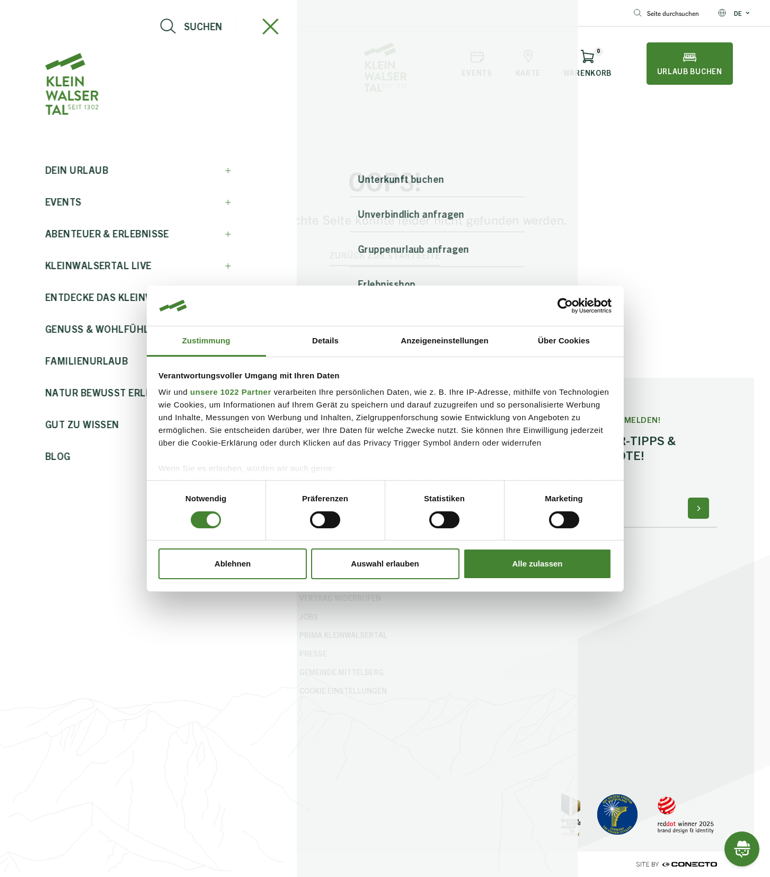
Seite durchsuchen (666, 13)
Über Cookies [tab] (564, 340)
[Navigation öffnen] (60, 63)
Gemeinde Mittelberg (341, 672)
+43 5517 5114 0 (144, 12)
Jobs (308, 616)
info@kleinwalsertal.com (56, 12)
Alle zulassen (537, 563)
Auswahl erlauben (385, 563)
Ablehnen (233, 563)
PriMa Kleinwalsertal (343, 635)
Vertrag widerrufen (340, 598)
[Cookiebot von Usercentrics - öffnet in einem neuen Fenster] (565, 306)
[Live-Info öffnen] (119, 63)
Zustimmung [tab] (206, 340)
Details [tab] (325, 340)
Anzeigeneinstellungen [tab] (444, 340)
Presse (313, 653)
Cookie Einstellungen (343, 690)
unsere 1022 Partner (230, 391)
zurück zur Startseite (385, 255)
